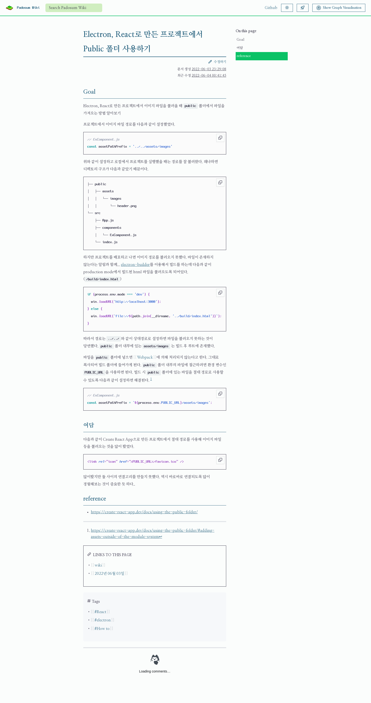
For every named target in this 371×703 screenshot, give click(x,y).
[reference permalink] (79, 499)
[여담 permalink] (79, 425)
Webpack (145, 357)
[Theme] (287, 8)
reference (244, 56)
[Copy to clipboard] (220, 138)
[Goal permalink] (79, 92)
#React (100, 612)
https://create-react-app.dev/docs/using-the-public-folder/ (144, 512)
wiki (98, 565)
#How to (102, 629)
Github (271, 8)
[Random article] (303, 8)
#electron (102, 620)
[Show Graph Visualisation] (338, 8)
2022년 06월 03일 (109, 574)
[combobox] (73, 8)
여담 (240, 48)
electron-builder (135, 265)
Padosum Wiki (28, 8)
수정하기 (217, 62)
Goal (240, 39)
